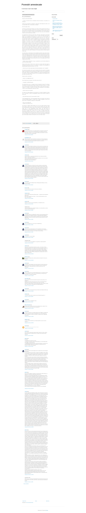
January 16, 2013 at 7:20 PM (29, 224)
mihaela (26, 245)
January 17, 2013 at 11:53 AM (29, 285)
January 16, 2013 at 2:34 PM (29, 190)
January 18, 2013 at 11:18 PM (29, 316)
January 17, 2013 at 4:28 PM (29, 296)
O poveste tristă (55, 18)
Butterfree (26, 256)
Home (23, 11)
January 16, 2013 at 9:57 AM (29, 178)
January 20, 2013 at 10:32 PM (29, 322)
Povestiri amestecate (32, 4)
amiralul (26, 201)
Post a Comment (26, 483)
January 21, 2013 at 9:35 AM (29, 335)
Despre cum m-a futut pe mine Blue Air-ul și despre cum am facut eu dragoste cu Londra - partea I (58, 24)
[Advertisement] (36, 492)
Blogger (47, 510)
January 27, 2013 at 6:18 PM (29, 369)
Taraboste (26, 193)
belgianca (26, 319)
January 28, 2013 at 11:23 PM (29, 474)
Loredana (26, 129)
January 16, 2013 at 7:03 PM (29, 210)
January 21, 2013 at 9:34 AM (29, 328)
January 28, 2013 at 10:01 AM (29, 388)
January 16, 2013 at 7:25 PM (29, 237)
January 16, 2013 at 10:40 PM (29, 253)
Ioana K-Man (27, 278)
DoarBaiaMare (27, 137)
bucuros (26, 187)
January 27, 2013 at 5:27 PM (29, 346)
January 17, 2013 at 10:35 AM (29, 260)
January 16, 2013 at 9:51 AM (29, 161)
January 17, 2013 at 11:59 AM (29, 291)
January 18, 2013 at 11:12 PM (29, 308)
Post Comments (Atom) (29, 502)
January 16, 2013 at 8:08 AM (29, 134)
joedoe (26, 338)
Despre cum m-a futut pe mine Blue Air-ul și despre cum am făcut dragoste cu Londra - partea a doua (58, 27)
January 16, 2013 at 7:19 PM (29, 219)
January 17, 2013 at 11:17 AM (29, 268)
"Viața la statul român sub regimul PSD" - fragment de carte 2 (57, 30)
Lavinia (26, 181)
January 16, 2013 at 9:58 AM (29, 184)
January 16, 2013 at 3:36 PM (29, 198)
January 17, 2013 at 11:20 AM (29, 275)
